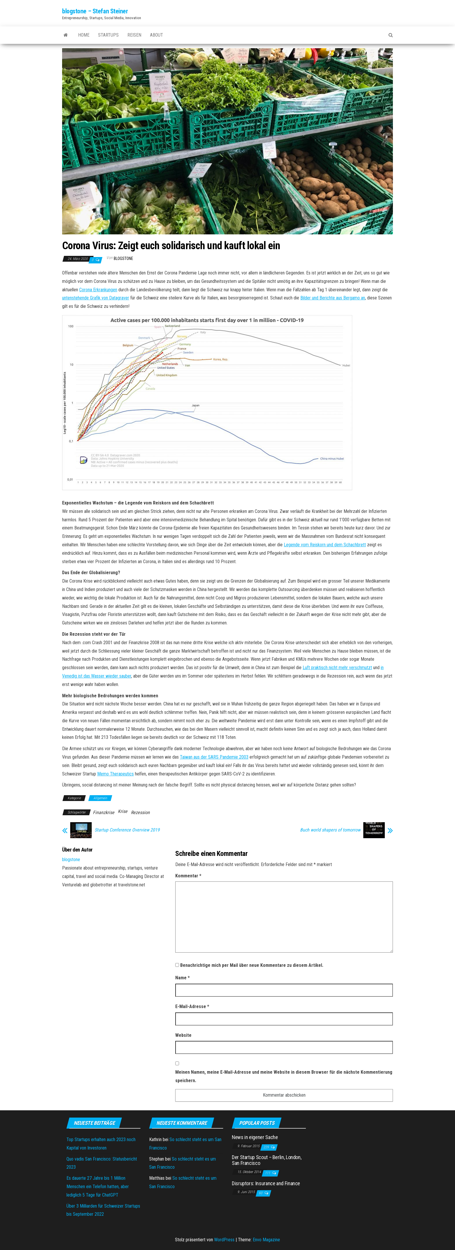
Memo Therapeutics (115, 774)
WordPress (224, 1239)
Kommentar (188, 876)
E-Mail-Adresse (192, 1006)
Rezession (140, 812)
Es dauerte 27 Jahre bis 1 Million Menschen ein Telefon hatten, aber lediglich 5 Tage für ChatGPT (97, 1186)
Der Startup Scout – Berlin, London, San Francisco (266, 1160)
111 (268, 1173)
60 (261, 1193)
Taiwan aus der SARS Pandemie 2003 (214, 757)
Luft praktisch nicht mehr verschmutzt (337, 667)
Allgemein (100, 798)
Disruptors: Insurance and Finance (266, 1183)
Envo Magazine (266, 1239)
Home (83, 35)
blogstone (123, 258)
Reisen (134, 35)
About (156, 35)
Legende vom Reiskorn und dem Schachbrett (325, 544)
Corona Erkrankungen (98, 289)
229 (266, 1147)
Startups (108, 35)
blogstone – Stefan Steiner (95, 11)
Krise (122, 811)
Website (183, 1035)
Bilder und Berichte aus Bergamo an (332, 298)
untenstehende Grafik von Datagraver (95, 298)
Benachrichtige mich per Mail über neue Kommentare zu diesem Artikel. (251, 965)
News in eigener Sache (255, 1137)
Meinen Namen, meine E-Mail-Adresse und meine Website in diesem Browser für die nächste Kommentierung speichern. (283, 1076)
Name (182, 977)
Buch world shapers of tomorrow (330, 830)
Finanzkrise (103, 812)
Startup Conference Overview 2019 (127, 830)
